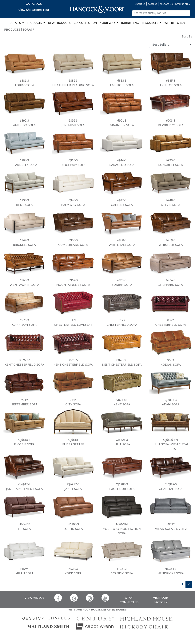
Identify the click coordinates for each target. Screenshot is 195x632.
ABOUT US (140, 4)
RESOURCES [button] (150, 23)
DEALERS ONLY (182, 4)
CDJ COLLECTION (85, 23)
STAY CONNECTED (129, 600)
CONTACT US (166, 4)
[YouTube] (105, 598)
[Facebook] (58, 598)
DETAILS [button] (16, 23)
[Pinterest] (74, 598)
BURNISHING (130, 23)
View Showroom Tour (33, 10)
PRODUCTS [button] (35, 23)
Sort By (187, 37)
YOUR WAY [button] (108, 23)
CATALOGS (34, 4)
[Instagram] (90, 598)
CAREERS (152, 4)
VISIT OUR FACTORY (160, 600)
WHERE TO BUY (174, 23)
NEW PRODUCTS (59, 23)
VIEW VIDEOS (34, 598)
